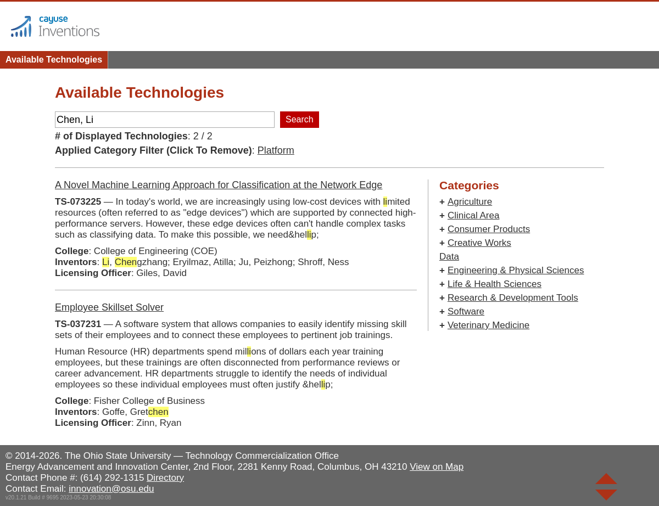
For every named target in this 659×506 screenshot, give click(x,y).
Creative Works (479, 243)
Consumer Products (489, 229)
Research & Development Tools (513, 298)
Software (466, 311)
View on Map (436, 467)
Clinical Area (474, 215)
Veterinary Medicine (488, 325)
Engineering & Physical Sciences (516, 270)
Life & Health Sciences (494, 284)
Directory (165, 478)
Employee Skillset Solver (109, 307)
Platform (276, 150)
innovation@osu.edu (111, 488)
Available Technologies (53, 59)
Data (449, 256)
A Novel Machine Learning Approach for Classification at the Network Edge (218, 184)
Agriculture (470, 201)
